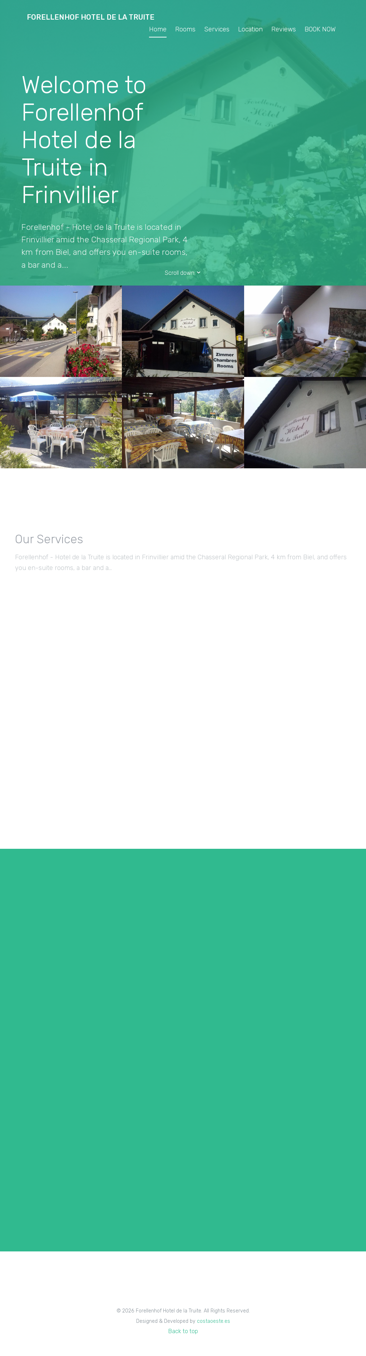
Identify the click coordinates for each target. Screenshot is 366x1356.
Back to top (183, 1331)
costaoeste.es (213, 1321)
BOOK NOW (320, 29)
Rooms (185, 29)
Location (250, 29)
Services (216, 29)
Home (158, 29)
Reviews (283, 29)
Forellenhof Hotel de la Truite (90, 17)
